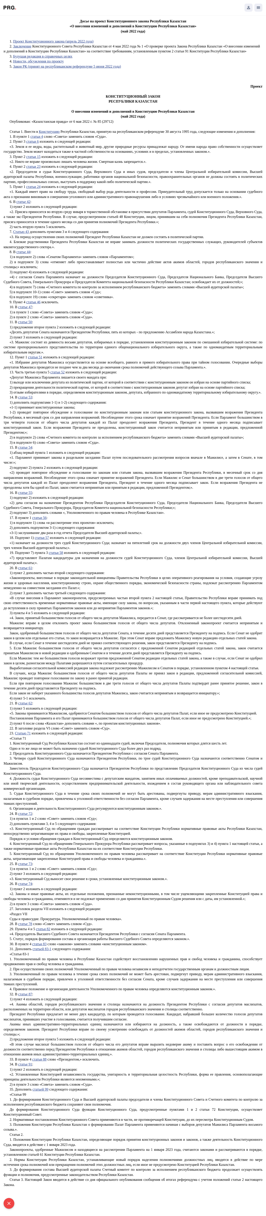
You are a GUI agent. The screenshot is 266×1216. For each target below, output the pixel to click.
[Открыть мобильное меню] (258, 8)
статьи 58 (56, 553)
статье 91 (25, 1064)
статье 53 (25, 397)
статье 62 (25, 703)
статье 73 (25, 864)
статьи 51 (35, 357)
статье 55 (25, 493)
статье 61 (25, 568)
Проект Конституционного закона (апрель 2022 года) (53, 41)
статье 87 (25, 994)
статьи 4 (36, 136)
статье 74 (25, 884)
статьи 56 (39, 518)
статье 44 (23, 252)
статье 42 (23, 202)
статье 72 (25, 814)
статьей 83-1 (41, 949)
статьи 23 (33, 166)
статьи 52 (57, 372)
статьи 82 (43, 929)
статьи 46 (33, 302)
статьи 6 (32, 141)
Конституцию (49, 131)
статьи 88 (39, 1059)
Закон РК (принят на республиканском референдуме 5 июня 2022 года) (67, 66)
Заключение (22, 46)
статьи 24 (33, 187)
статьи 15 (33, 157)
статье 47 (25, 307)
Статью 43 (21, 232)
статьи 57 (42, 538)
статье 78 (25, 924)
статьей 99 (40, 1089)
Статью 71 (23, 733)
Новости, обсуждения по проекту (38, 61)
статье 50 (25, 322)
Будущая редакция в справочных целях (42, 56)
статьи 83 (39, 944)
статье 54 (25, 447)
